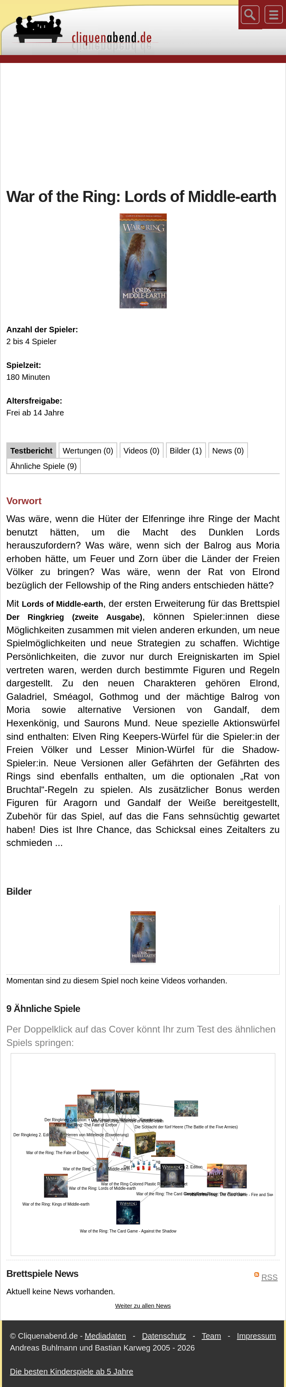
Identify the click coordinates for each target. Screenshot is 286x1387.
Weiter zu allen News (143, 1305)
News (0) (228, 450)
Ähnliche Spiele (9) (43, 466)
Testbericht (31, 450)
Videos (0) (142, 450)
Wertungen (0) (88, 450)
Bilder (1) (186, 450)
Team (211, 1336)
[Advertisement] (146, 124)
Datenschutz (164, 1336)
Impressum (256, 1336)
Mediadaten (105, 1336)
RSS (269, 1277)
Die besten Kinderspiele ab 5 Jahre (71, 1371)
